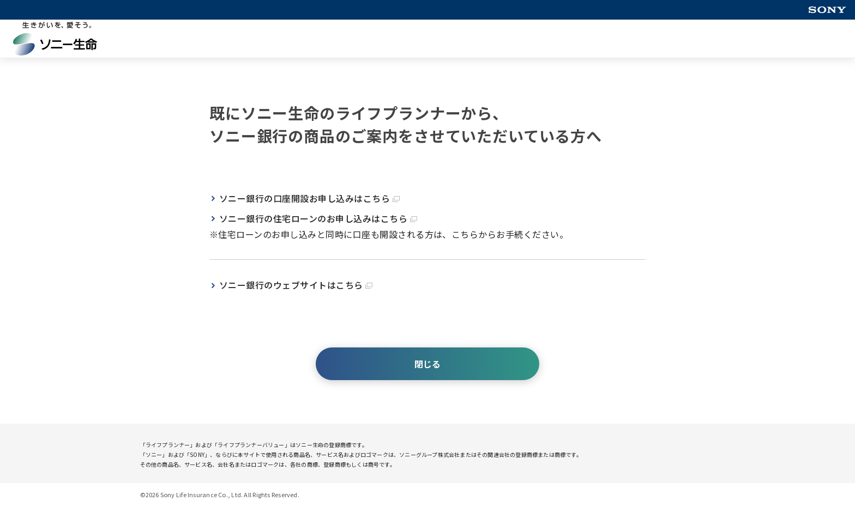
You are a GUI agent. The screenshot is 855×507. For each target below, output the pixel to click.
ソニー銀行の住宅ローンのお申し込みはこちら (318, 218)
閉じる (427, 363)
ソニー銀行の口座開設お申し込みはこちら (309, 198)
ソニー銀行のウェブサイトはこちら (295, 284)
